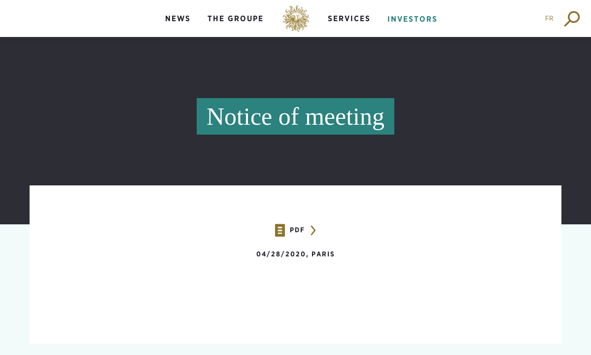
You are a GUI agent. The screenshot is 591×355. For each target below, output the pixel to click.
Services (349, 18)
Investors (412, 19)
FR (549, 18)
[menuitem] (178, 27)
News (178, 18)
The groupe (236, 18)
